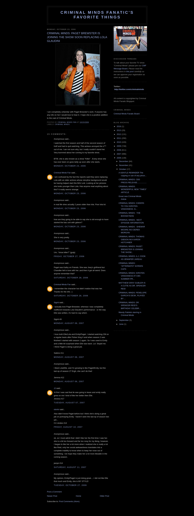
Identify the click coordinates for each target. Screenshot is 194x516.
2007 (119, 154)
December (124, 161)
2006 (119, 158)
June (121, 324)
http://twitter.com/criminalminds (129, 89)
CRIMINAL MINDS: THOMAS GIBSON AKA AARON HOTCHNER (131, 239)
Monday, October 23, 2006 (70, 166)
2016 (119, 126)
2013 (119, 130)
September (124, 320)
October (123, 169)
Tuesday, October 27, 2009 (70, 485)
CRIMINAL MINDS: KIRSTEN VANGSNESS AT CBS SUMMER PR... (131, 276)
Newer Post (52, 496)
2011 (119, 138)
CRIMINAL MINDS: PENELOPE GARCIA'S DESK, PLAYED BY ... (132, 296)
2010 (119, 142)
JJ (55, 388)
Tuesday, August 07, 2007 (69, 402)
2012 (119, 134)
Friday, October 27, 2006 (69, 256)
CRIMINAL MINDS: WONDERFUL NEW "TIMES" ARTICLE (133, 189)
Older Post (104, 496)
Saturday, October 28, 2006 (71, 278)
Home (78, 496)
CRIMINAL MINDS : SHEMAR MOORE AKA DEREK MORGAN (132, 230)
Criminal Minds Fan (62, 173)
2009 (119, 146)
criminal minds (62, 124)
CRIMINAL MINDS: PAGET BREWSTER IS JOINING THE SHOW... (131, 249)
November (124, 165)
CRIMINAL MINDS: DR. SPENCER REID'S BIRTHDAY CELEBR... (130, 305)
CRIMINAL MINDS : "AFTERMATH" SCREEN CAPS (131, 266)
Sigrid (56, 302)
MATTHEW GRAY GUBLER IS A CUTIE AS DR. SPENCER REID (132, 286)
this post (130, 71)
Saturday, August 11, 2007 (70, 467)
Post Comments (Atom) (69, 501)
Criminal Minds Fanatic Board (127, 114)
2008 (119, 150)
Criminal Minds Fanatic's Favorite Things (97, 14)
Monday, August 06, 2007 (69, 323)
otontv (56, 409)
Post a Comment (54, 492)
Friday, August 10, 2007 (68, 427)
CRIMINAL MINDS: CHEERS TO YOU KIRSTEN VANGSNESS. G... (131, 206)
